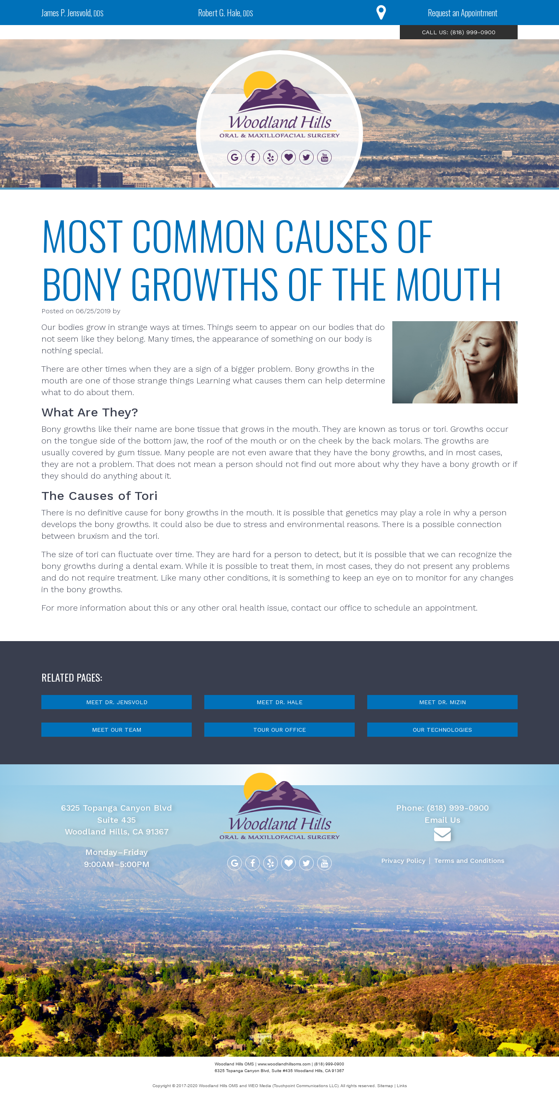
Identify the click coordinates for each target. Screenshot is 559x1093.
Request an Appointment (463, 12)
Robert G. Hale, (225, 12)
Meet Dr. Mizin (442, 702)
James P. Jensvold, (72, 12)
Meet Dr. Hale (279, 702)
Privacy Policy (403, 861)
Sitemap (385, 1085)
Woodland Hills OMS (218, 1085)
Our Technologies (442, 729)
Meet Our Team (116, 729)
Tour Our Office (279, 729)
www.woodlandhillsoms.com (284, 1064)
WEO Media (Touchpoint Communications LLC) (293, 1085)
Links (402, 1085)
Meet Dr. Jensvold (116, 702)
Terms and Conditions (469, 861)
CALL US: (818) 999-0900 (458, 32)
